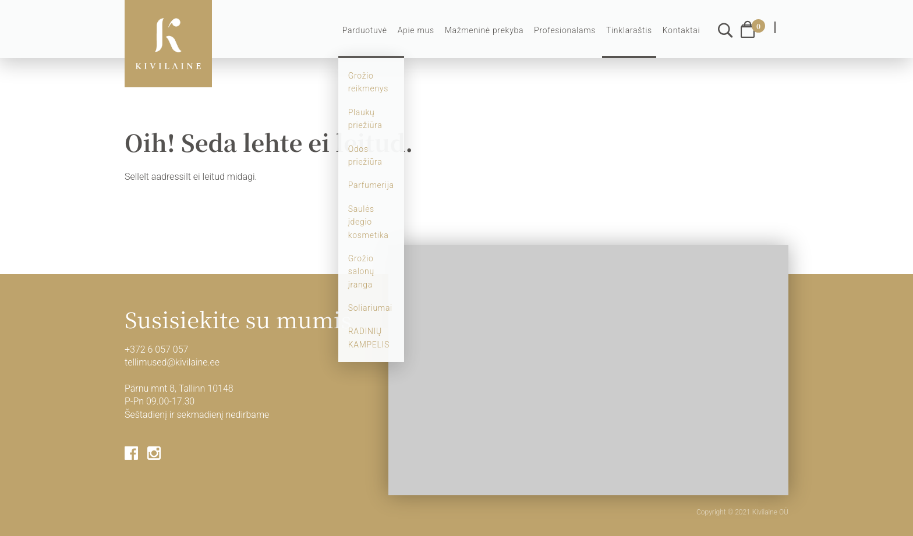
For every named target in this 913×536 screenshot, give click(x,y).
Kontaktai (681, 30)
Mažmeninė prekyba (484, 30)
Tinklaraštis (629, 30)
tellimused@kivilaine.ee (172, 362)
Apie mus (416, 30)
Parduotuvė (364, 30)
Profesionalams (565, 30)
